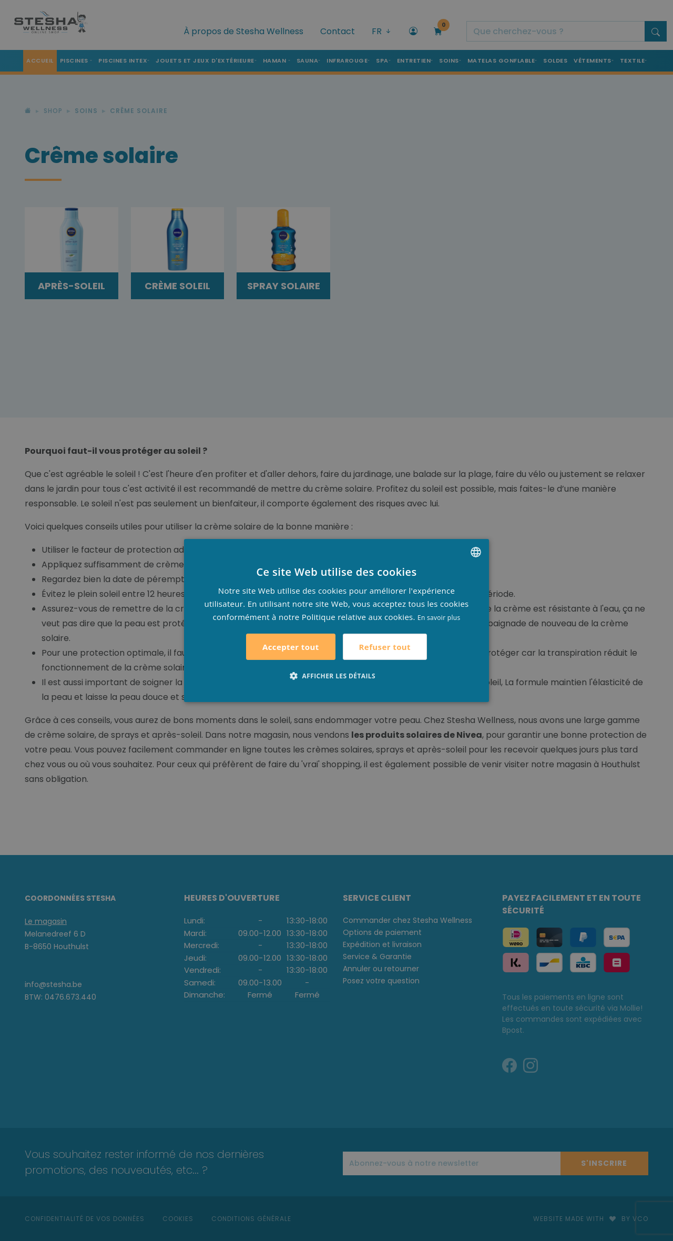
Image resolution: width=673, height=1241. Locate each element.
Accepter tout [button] (290, 647)
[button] (336, 675)
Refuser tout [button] (385, 647)
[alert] (336, 620)
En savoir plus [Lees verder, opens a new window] (438, 617)
